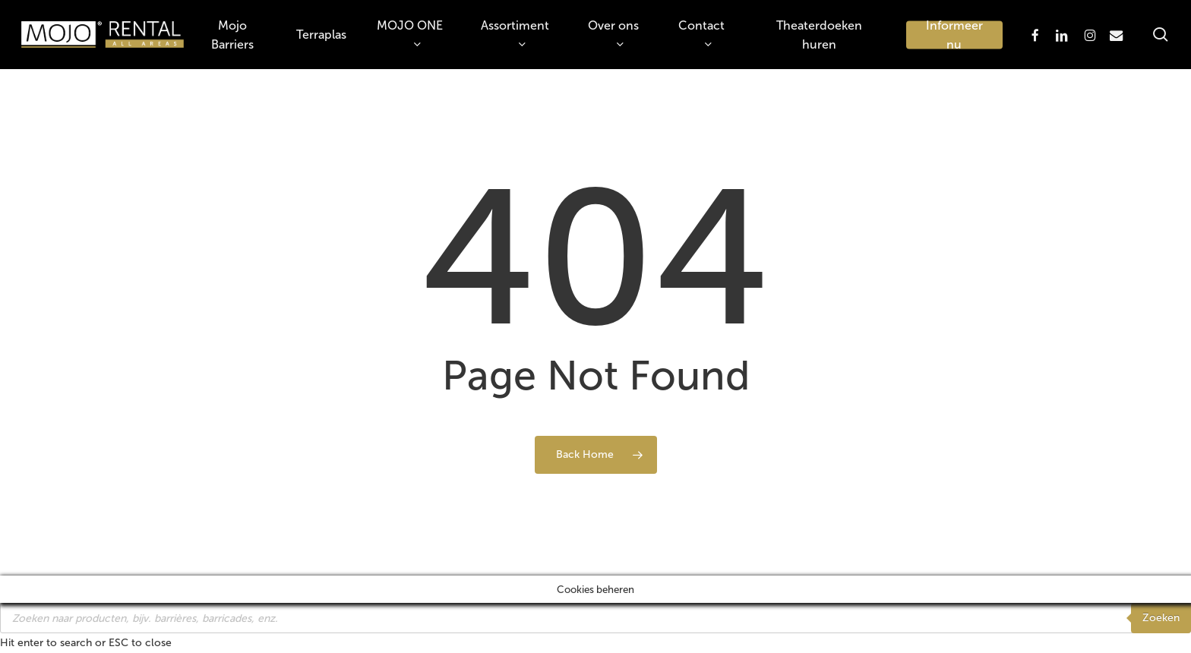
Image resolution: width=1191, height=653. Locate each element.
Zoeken (1161, 617)
